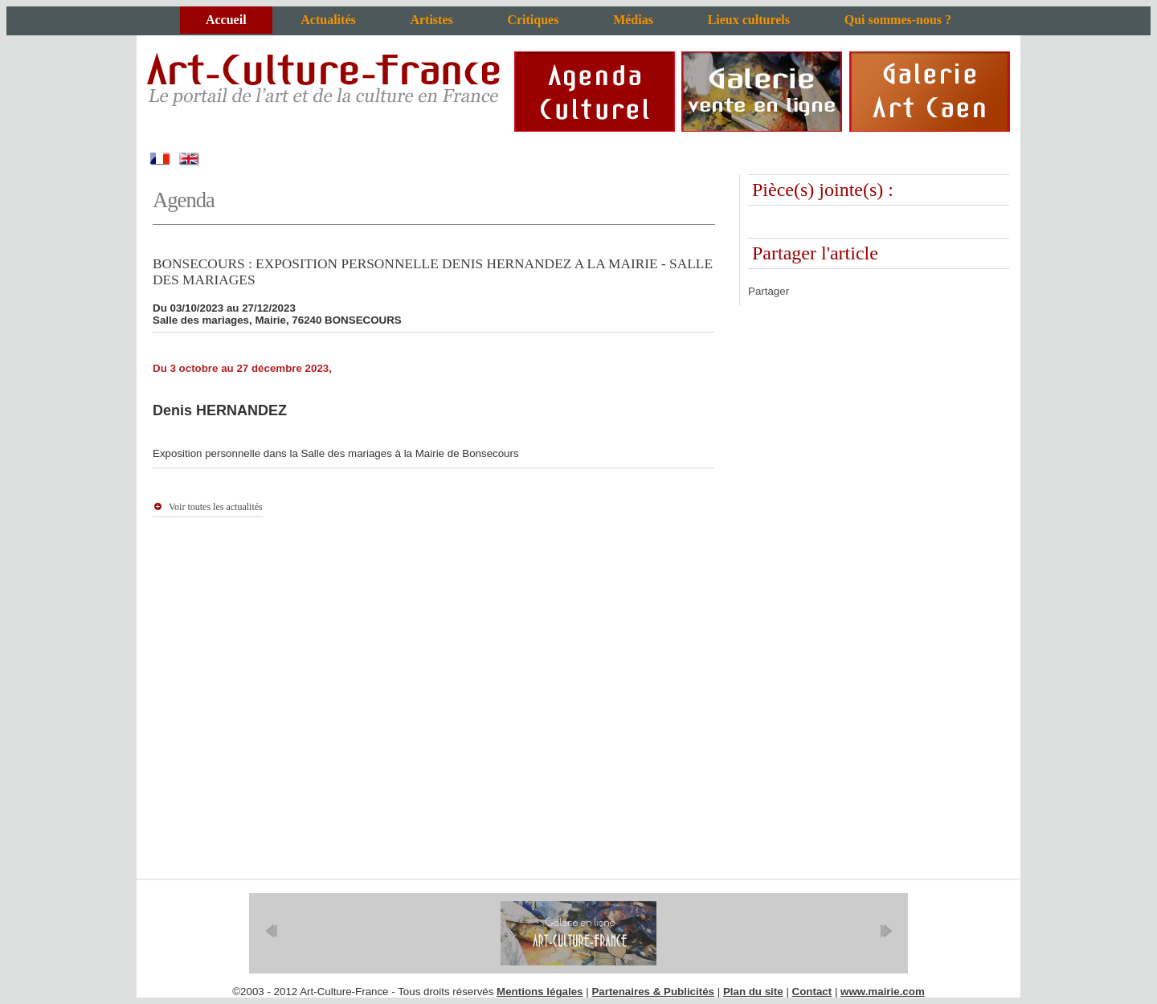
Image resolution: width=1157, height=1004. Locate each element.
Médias (633, 20)
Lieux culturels (749, 20)
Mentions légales (540, 992)
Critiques (532, 20)
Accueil (226, 20)
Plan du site (753, 992)
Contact (812, 992)
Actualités (327, 20)
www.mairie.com (882, 992)
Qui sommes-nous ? (897, 20)
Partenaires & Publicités (652, 992)
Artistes (431, 20)
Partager (768, 291)
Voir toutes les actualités (216, 506)
